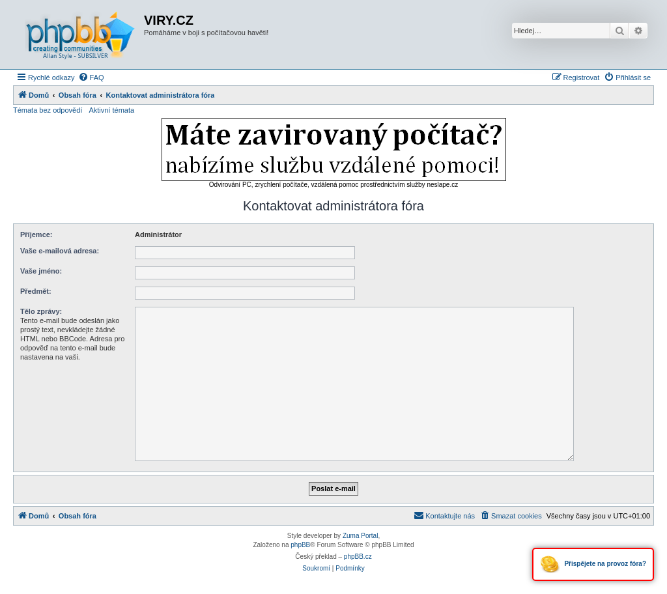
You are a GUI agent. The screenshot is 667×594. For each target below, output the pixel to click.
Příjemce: (36, 234)
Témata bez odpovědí (47, 110)
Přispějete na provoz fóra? (593, 564)
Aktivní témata (111, 110)
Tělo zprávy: (41, 311)
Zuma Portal (360, 535)
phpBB (300, 544)
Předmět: (35, 291)
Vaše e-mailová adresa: (59, 251)
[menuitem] (91, 77)
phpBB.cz (358, 556)
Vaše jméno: (41, 271)
